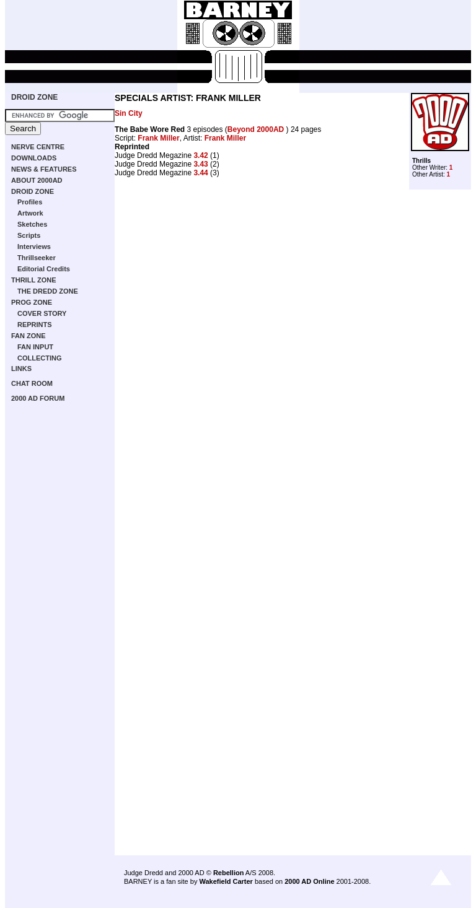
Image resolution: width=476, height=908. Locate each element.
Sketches (32, 224)
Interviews (34, 246)
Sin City (129, 113)
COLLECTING (39, 358)
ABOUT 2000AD (37, 180)
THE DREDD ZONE (47, 291)
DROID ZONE (34, 97)
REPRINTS (34, 324)
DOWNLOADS (33, 158)
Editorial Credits (43, 269)
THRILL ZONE (33, 280)
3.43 (200, 164)
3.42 (200, 155)
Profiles (29, 202)
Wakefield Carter (225, 881)
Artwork (30, 213)
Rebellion (228, 872)
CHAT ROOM (32, 383)
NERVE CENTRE (37, 147)
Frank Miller (158, 138)
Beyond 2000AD (256, 129)
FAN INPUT (35, 347)
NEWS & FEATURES (44, 169)
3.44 (200, 172)
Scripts (28, 235)
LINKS (21, 368)
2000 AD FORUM (37, 398)
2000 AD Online (309, 881)
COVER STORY (41, 313)
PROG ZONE (31, 302)
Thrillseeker (36, 257)
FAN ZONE (28, 335)
